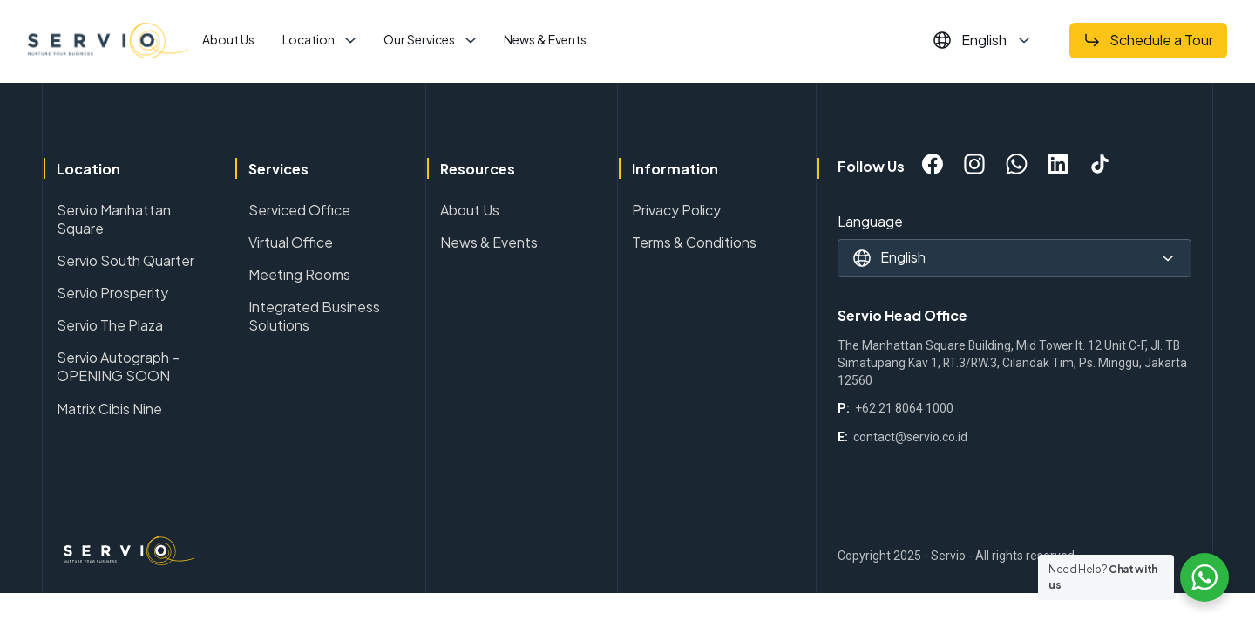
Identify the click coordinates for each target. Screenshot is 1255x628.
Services (278, 169)
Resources (477, 169)
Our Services (419, 39)
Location (308, 39)
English (984, 40)
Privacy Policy (676, 210)
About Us (228, 39)
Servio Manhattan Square (114, 219)
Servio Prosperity (112, 292)
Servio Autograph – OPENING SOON (118, 366)
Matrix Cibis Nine (109, 408)
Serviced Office (299, 210)
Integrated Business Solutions (314, 315)
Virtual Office (290, 242)
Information (675, 169)
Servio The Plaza (110, 325)
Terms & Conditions (694, 242)
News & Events (545, 39)
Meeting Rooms (299, 274)
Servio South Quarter (125, 260)
